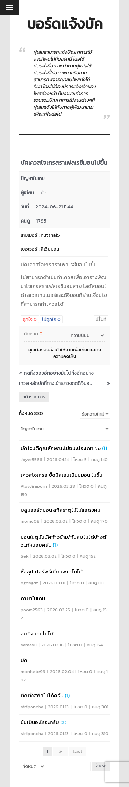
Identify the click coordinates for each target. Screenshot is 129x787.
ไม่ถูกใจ (51, 319)
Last (77, 751)
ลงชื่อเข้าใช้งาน (58, 349)
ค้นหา (101, 766)
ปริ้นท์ (101, 319)
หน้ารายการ (33, 396)
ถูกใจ (30, 319)
